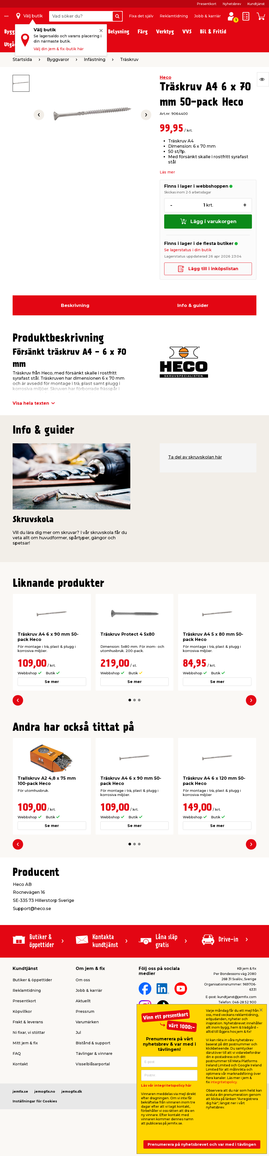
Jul (78, 1032)
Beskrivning (75, 305)
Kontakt (20, 1064)
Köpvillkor (22, 1011)
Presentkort (206, 4)
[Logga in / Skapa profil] (231, 16)
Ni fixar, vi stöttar (29, 1032)
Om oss (83, 980)
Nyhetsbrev (232, 4)
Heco (165, 77)
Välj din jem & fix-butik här (59, 49)
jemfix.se (20, 1091)
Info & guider (192, 305)
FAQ (17, 1053)
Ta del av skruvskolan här (195, 457)
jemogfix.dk (71, 1091)
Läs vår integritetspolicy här (166, 1085)
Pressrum (85, 1011)
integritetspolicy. (224, 1082)
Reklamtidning (174, 16)
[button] (129, 700)
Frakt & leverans (28, 1022)
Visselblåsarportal (93, 1064)
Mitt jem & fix (25, 1043)
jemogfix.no (44, 1091)
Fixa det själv (141, 16)
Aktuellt (83, 1001)
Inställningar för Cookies (35, 1101)
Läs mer (167, 172)
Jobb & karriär (207, 16)
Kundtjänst (256, 4)
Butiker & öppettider (32, 980)
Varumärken (87, 1022)
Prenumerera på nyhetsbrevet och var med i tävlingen (202, 1144)
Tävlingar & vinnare (94, 1053)
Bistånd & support (93, 1043)
